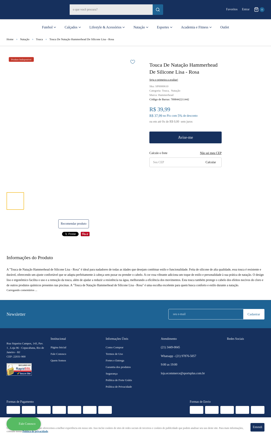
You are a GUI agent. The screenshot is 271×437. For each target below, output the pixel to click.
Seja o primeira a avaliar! (163, 79)
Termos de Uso (114, 353)
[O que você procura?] (158, 9)
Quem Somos (58, 360)
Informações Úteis (117, 338)
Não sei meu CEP (211, 153)
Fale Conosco (58, 353)
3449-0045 (170, 347)
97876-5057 (186, 356)
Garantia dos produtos (118, 367)
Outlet (224, 27)
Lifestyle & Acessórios (106, 27)
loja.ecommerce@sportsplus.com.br (183, 373)
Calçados (71, 27)
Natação (139, 27)
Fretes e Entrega (115, 360)
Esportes (163, 27)
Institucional (58, 338)
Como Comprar (114, 347)
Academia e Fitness (194, 27)
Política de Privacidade (119, 386)
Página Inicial (58, 347)
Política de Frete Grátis (119, 380)
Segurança (111, 373)
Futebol (47, 27)
